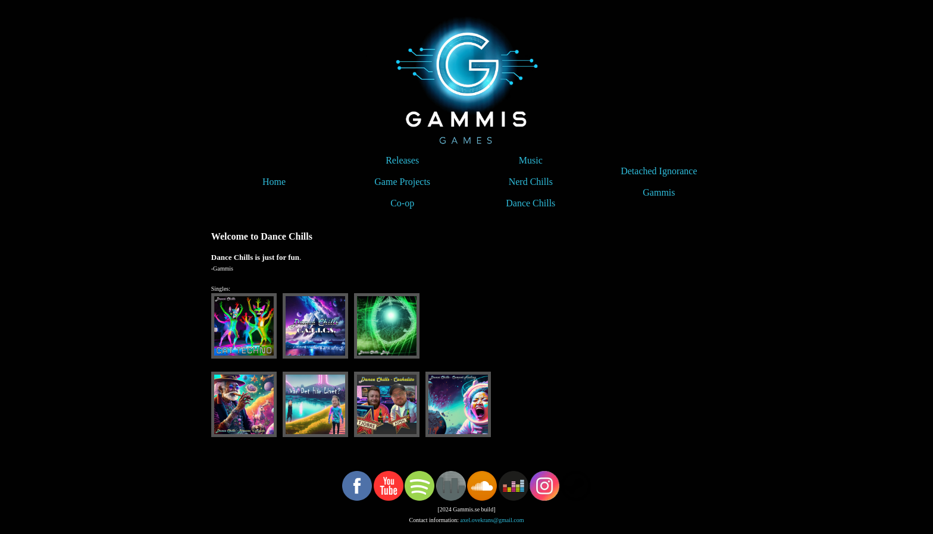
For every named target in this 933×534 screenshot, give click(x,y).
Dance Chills (530, 203)
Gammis (659, 192)
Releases (402, 160)
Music (531, 160)
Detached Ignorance (659, 171)
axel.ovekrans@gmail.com (492, 520)
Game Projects (402, 182)
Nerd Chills (531, 182)
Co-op (402, 203)
